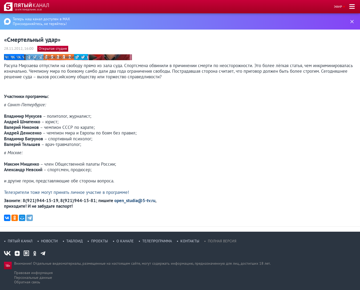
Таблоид (74, 241)
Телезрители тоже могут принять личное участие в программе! (66, 192)
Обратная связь (27, 282)
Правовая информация (33, 272)
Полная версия (222, 241)
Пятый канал (20, 241)
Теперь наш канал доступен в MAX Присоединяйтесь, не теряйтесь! (41, 21)
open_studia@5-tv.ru (134, 200)
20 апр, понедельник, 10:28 (28, 9)
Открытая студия (53, 48)
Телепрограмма (157, 241)
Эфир (338, 7)
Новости (49, 241)
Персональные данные (33, 277)
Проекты (99, 241)
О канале (125, 241)
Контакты (189, 241)
